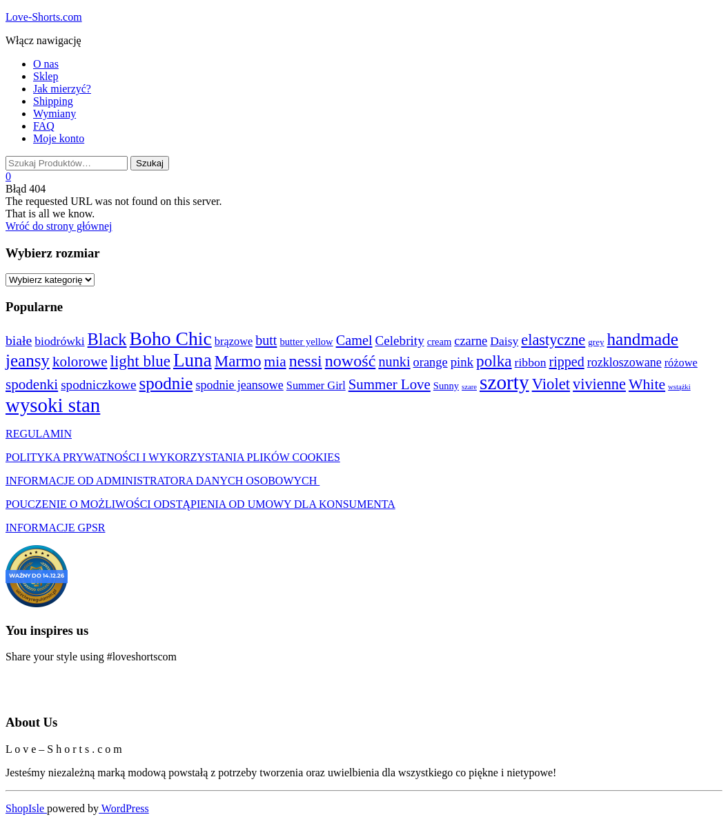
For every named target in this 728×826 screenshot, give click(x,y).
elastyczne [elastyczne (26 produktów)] (553, 339)
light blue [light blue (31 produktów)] (140, 361)
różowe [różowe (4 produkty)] (681, 362)
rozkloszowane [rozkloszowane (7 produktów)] (624, 362)
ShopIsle (26, 808)
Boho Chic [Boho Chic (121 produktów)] (171, 338)
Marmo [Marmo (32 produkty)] (238, 361)
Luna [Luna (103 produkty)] (192, 360)
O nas (46, 64)
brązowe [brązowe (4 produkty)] (234, 341)
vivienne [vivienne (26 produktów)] (599, 384)
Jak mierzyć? (62, 89)
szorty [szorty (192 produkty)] (504, 382)
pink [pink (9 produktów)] (462, 362)
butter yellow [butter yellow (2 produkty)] (306, 341)
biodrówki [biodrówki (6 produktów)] (59, 341)
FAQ (44, 126)
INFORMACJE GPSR (55, 527)
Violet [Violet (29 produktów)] (551, 384)
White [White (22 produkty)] (647, 384)
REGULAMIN (39, 434)
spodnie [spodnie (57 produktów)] (166, 383)
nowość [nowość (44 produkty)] (350, 361)
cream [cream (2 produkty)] (439, 341)
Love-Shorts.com (44, 17)
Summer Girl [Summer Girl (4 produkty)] (316, 385)
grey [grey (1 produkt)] (596, 342)
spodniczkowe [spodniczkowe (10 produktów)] (98, 384)
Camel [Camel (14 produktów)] (354, 340)
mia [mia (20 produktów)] (275, 361)
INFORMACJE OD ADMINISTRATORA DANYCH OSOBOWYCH (162, 480)
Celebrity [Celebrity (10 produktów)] (399, 340)
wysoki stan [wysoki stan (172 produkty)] (53, 405)
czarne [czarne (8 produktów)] (470, 341)
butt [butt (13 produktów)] (266, 340)
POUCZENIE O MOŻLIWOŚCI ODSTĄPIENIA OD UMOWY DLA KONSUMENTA (200, 504)
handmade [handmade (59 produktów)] (642, 339)
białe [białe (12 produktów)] (19, 340)
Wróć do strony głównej (59, 226)
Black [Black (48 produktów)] (107, 339)
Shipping (53, 101)
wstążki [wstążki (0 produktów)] (679, 387)
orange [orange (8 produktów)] (430, 362)
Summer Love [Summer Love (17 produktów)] (389, 384)
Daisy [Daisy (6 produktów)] (504, 341)
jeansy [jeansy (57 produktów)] (28, 360)
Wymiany (54, 113)
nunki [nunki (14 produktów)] (394, 361)
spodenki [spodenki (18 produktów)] (32, 384)
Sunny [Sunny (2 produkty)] (446, 385)
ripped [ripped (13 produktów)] (566, 361)
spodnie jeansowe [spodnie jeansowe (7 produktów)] (239, 385)
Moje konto (58, 138)
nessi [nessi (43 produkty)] (305, 361)
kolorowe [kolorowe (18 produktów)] (80, 361)
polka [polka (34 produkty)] (494, 361)
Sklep (45, 76)
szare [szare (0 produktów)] (469, 387)
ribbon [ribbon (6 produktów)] (531, 362)
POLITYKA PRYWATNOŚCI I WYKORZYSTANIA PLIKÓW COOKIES (173, 457)
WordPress (124, 808)
